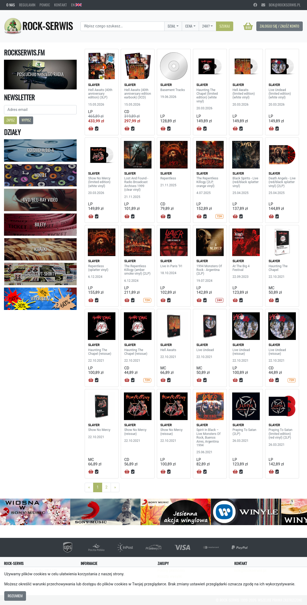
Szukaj (224, 26)
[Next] (115, 487)
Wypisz (26, 120)
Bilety (40, 224)
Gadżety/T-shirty (40, 274)
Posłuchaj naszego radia (40, 74)
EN (76, 4)
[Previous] (89, 487)
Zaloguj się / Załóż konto (279, 26)
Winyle (40, 175)
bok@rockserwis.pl (281, 4)
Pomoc (45, 4)
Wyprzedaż (40, 298)
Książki (40, 249)
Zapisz (10, 120)
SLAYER (94, 85)
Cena (188, 26)
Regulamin (27, 4)
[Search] (122, 26)
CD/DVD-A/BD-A (40, 150)
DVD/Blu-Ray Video (40, 200)
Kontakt (60, 4)
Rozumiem (15, 595)
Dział (171, 26)
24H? (206, 26)
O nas (10, 4)
